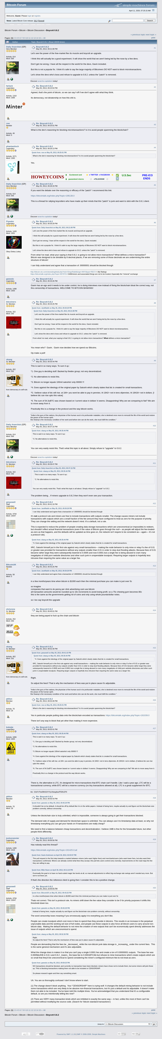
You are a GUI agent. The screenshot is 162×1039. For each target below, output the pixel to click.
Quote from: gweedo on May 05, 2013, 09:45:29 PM (51, 803)
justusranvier (12, 838)
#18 (154, 798)
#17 (154, 729)
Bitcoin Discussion (36, 30)
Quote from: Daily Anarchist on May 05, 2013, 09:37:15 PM (53, 468)
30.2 (35, 21)
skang (9, 359)
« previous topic (138, 34)
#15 (154, 648)
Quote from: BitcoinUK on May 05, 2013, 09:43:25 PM (52, 893)
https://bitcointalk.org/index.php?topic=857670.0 (49, 274)
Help (19, 24)
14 (37, 38)
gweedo (10, 279)
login (30, 16)
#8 (155, 303)
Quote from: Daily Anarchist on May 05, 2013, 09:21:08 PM (53, 227)
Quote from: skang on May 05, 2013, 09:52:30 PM (50, 934)
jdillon (9, 699)
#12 (154, 503)
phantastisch (12, 146)
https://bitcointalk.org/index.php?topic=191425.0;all (54, 850)
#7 (155, 280)
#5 (155, 185)
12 (32, 38)
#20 (154, 888)
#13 (154, 566)
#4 (155, 147)
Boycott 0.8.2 (52, 30)
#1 (155, 48)
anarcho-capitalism (45, 81)
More (48, 24)
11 (29, 38)
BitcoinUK (11, 564)
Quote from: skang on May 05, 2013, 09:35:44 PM (50, 431)
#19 (154, 839)
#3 (155, 125)
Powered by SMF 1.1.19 (66, 1034)
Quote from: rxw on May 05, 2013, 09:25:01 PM (49, 152)
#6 (155, 223)
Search (26, 24)
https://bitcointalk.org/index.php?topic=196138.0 (53, 196)
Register (40, 24)
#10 (154, 426)
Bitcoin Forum (11, 30)
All (44, 38)
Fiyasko (10, 221)
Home (12, 24)
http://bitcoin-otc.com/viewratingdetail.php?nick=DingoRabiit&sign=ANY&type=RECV (63, 272)
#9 (155, 361)
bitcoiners (11, 302)
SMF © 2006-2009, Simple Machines (91, 1034)
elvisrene (10, 609)
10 (27, 38)
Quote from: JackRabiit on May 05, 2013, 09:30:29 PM (52, 308)
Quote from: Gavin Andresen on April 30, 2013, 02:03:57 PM (54, 855)
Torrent (41, 21)
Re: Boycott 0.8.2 (44, 86)
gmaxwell (11, 502)
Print (153, 38)
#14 (154, 610)
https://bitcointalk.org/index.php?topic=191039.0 (128, 715)
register (37, 16)
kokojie (9, 727)
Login (33, 24)
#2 (155, 87)
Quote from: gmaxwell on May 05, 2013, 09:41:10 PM (51, 653)
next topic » (151, 34)
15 (40, 38)
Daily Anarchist (13, 47)
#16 (154, 700)
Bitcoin (22, 30)
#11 (154, 463)
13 (35, 38)
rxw (8, 123)
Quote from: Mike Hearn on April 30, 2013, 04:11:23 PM (52, 870)
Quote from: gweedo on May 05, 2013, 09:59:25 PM (51, 963)
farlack (9, 86)
